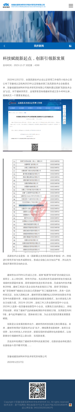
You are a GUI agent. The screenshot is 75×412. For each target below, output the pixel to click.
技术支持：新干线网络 (15, 405)
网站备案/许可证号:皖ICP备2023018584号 (47, 405)
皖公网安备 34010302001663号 (37, 408)
